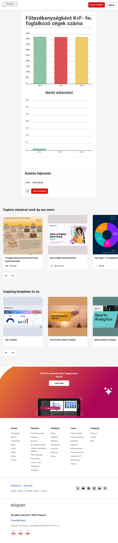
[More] (92, 15)
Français (44, 491)
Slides (13, 456)
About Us (94, 433)
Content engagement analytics (39, 449)
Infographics (15, 433)
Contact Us (16, 485)
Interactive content (37, 433)
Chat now (28, 485)
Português (28, 491)
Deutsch (20, 491)
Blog (92, 441)
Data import (35, 459)
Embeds (34, 437)
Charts (13, 449)
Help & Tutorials (76, 433)
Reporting (54, 441)
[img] (40, 60)
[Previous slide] (6, 275)
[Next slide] (12, 275)
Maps (13, 445)
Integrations (35, 466)
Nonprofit (54, 449)
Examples (74, 441)
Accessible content (38, 445)
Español (36, 491)
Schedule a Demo (77, 452)
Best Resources (76, 449)
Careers (93, 437)
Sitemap (74, 464)
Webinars (74, 445)
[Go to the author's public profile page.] (34, 182)
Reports (14, 437)
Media (53, 433)
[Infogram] (9, 5)
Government (55, 445)
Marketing (54, 437)
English (13, 491)
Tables (13, 452)
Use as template (96, 5)
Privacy (22, 520)
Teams (53, 456)
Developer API (76, 456)
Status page (75, 460)
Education (54, 452)
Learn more (59, 383)
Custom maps (36, 462)
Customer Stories (77, 437)
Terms (14, 520)
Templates (35, 470)
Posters (14, 460)
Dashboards (15, 441)
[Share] (27, 191)
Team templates (37, 455)
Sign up (111, 5)
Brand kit (34, 441)
